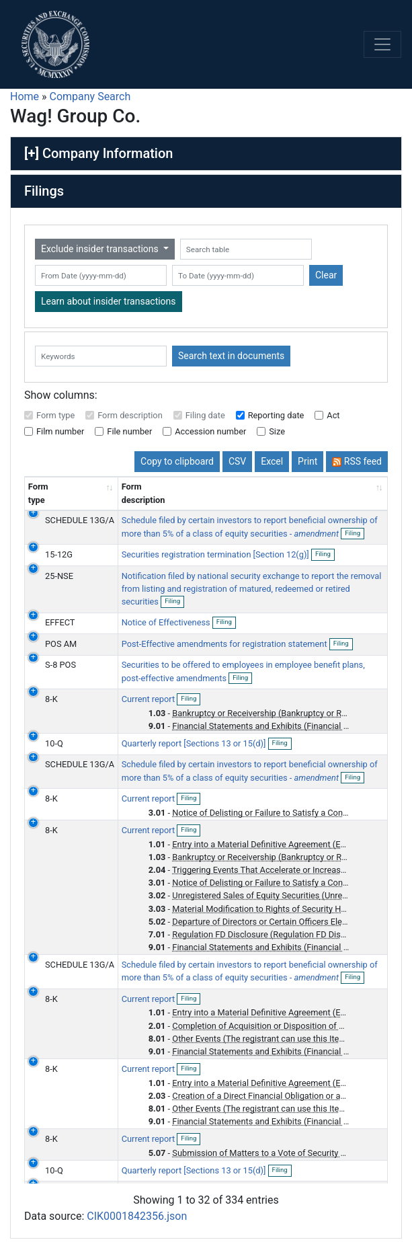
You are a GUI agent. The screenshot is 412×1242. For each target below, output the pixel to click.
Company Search (90, 96)
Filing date (205, 415)
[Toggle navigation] (382, 44)
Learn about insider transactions (108, 301)
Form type (55, 415)
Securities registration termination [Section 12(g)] (216, 554)
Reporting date (276, 415)
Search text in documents (231, 355)
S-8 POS (60, 665)
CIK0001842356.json (137, 1216)
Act (333, 415)
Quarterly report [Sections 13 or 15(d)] (195, 743)
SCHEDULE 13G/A (79, 520)
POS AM (61, 644)
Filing (354, 534)
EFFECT (60, 622)
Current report (149, 699)
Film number (60, 431)
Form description (130, 415)
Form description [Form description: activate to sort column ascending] (143, 492)
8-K (51, 699)
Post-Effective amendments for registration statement (225, 644)
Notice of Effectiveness (167, 622)
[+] (31, 153)
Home (24, 96)
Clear (326, 275)
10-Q (54, 743)
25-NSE (59, 576)
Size (277, 431)
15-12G (59, 554)
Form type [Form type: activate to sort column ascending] (38, 492)
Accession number (210, 431)
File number (129, 431)
